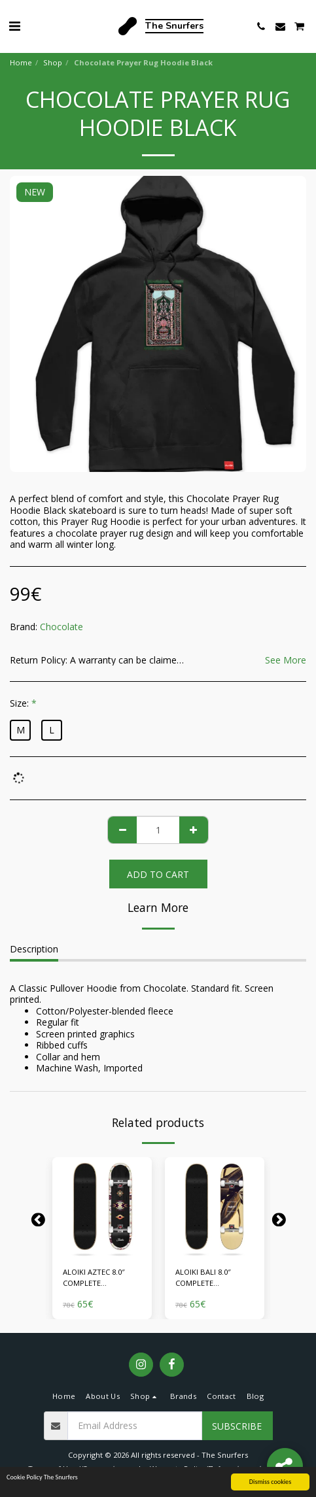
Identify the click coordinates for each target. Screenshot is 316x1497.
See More (285, 660)
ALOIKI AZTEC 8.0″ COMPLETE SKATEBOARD (94, 1278)
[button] (14, 25)
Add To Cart (158, 874)
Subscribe (237, 1426)
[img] (102, 1206)
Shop (52, 62)
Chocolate (61, 626)
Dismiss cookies (270, 1483)
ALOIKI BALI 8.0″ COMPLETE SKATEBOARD (203, 1278)
